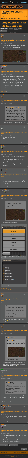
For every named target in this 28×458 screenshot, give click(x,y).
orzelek (2, 145)
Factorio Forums (12, 11)
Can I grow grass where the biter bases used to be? (14, 24)
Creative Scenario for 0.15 (6, 289)
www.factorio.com (6, 13)
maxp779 (2, 34)
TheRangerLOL (6, 169)
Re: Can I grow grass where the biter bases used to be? (14, 71)
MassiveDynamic (4, 65)
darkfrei (5, 189)
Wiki (18, 2)
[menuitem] (6, 16)
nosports (2, 424)
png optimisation (4, 288)
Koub (2, 126)
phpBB (10, 455)
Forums (12, 2)
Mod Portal (24, 2)
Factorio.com (4, 2)
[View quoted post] (18, 107)
